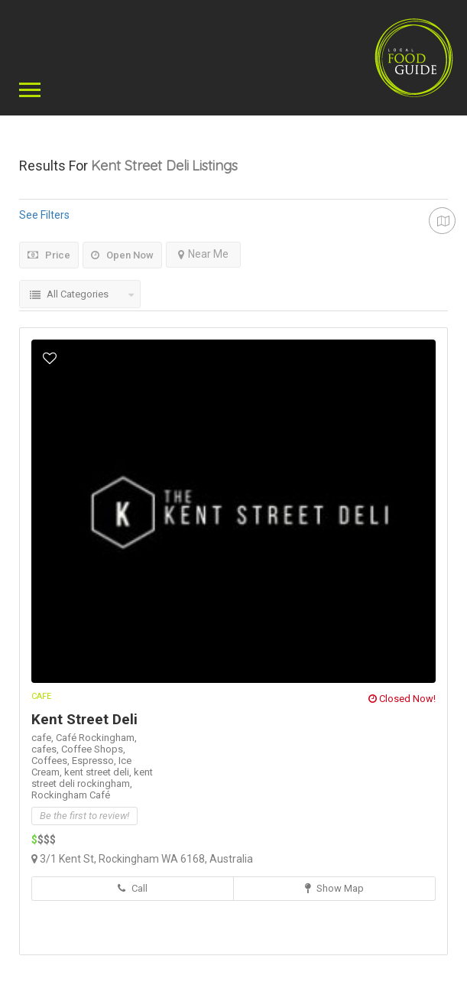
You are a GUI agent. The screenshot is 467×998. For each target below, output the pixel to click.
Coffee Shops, (93, 749)
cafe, (43, 737)
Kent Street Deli (84, 719)
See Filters (44, 215)
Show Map (334, 888)
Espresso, (95, 760)
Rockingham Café (70, 795)
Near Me (203, 254)
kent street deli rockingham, (92, 777)
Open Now (122, 255)
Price (49, 255)
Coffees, (51, 760)
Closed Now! (402, 698)
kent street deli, (99, 772)
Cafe (41, 696)
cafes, (46, 749)
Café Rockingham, (96, 737)
